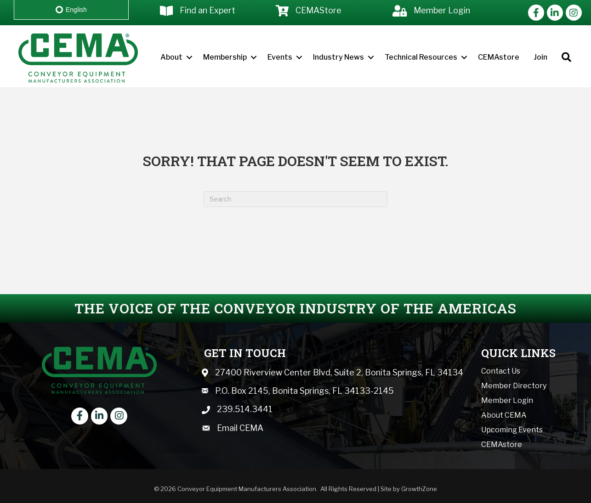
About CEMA (504, 415)
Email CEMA (240, 428)
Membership (225, 57)
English (71, 9)
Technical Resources (421, 57)
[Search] (295, 199)
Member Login (507, 400)
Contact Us (500, 371)
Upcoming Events (512, 429)
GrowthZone (419, 488)
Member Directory (513, 385)
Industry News (338, 57)
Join (540, 57)
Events (279, 57)
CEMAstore (498, 57)
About (171, 57)
